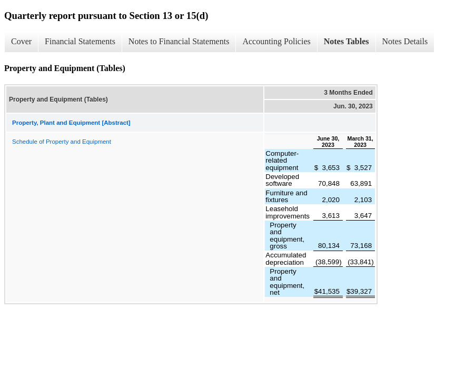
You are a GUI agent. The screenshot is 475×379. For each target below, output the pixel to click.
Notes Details (405, 41)
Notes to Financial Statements (179, 41)
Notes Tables (346, 41)
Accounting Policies (276, 41)
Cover (21, 41)
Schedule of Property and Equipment (61, 141)
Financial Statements (80, 41)
